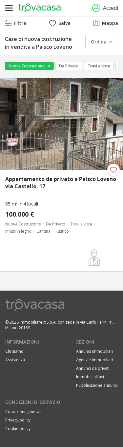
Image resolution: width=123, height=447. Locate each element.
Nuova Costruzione (27, 66)
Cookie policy (18, 428)
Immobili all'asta (91, 377)
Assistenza (15, 360)
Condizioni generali (23, 411)
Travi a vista (99, 66)
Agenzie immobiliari (94, 360)
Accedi (105, 8)
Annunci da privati (93, 368)
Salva (60, 23)
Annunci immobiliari (94, 351)
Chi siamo (14, 351)
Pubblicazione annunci (97, 385)
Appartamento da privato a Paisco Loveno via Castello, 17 (60, 182)
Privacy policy (18, 420)
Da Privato (69, 66)
